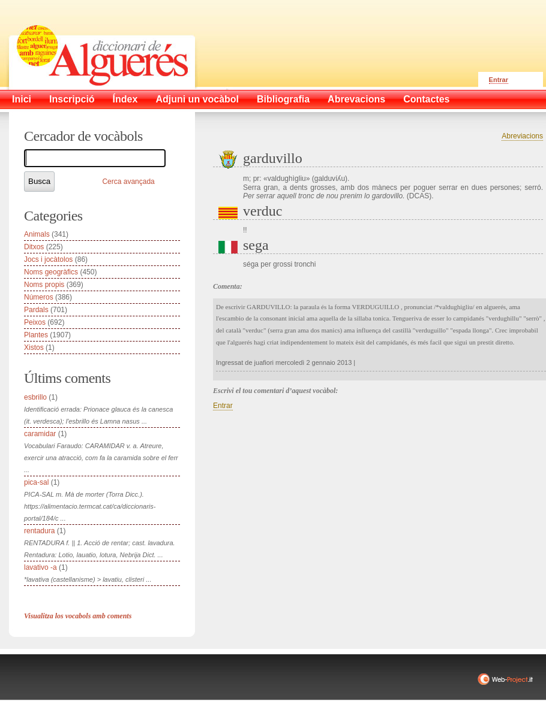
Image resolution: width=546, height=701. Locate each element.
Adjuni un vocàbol (197, 99)
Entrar (498, 79)
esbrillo (35, 397)
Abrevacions (356, 99)
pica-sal (36, 482)
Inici (21, 99)
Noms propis (44, 284)
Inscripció (72, 99)
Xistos (34, 347)
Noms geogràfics (51, 272)
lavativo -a (40, 567)
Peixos (35, 322)
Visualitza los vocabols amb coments (77, 616)
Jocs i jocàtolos (48, 259)
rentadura (39, 531)
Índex (125, 99)
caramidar (40, 434)
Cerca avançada (128, 181)
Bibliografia (283, 99)
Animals (37, 234)
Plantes (36, 335)
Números (38, 297)
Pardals (36, 310)
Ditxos (34, 247)
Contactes (426, 99)
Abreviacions (522, 136)
